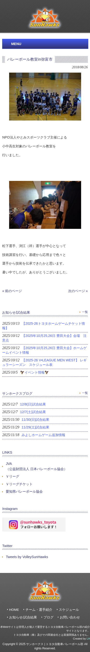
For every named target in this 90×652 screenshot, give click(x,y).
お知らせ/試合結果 (23, 617)
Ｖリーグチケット (19, 484)
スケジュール (69, 610)
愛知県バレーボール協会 (24, 491)
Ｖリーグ (12, 476)
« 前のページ (12, 291)
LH (88, 638)
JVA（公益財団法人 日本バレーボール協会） (36, 466)
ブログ (48, 617)
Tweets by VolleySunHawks (27, 557)
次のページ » (78, 291)
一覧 (85, 312)
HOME (14, 610)
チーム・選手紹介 (38, 610)
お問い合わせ (70, 617)
